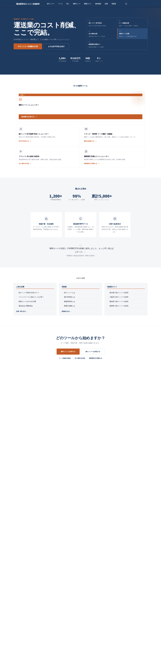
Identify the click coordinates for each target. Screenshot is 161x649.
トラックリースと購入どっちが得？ (31, 297)
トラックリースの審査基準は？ (53, 459)
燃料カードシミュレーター (92, 523)
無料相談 (98, 4)
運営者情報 (73, 573)
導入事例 (44, 588)
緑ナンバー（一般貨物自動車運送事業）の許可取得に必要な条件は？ (67, 449)
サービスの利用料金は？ (50, 479)
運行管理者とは (69, 297)
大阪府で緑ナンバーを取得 (119, 297)
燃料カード (76, 4)
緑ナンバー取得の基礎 (132, 548)
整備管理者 (80, 607)
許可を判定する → (25, 141)
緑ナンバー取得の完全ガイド (29, 292)
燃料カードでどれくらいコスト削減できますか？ (59, 469)
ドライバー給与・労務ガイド (24, 584)
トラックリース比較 (76, 544)
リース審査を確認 (65, 358)
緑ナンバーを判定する (93, 351)
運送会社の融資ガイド (49, 557)
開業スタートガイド (116, 523)
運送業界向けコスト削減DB (28, 3)
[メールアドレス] (71, 626)
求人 (67, 4)
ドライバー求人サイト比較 (50, 547)
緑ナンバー (50, 4)
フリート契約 (111, 607)
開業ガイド (87, 4)
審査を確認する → (90, 141)
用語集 (114, 4)
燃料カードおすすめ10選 (27, 301)
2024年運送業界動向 (131, 552)
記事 (106, 4)
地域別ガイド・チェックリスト (52, 573)
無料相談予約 (19, 557)
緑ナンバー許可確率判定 (44, 523)
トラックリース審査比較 (68, 523)
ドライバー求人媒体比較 (77, 552)
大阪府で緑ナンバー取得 (22, 591)
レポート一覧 (128, 544)
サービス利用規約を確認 (77, 580)
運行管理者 (71, 607)
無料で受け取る (98, 627)
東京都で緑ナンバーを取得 (119, 292)
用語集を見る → (66, 311)
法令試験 (90, 607)
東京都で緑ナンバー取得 (22, 588)
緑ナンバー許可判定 (76, 541)
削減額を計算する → (29, 117)
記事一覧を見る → (21, 311)
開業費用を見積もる (95, 358)
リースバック (99, 607)
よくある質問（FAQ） (21, 580)
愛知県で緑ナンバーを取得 (119, 301)
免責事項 (72, 584)
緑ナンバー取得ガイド (22, 563)
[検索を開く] (126, 4)
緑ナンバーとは (69, 292)
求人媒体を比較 (80, 358)
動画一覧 (127, 541)
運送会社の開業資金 (26, 306)
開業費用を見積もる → (91, 163)
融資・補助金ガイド (103, 555)
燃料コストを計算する (68, 351)
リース (60, 4)
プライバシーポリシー (77, 577)
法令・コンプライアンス (49, 584)
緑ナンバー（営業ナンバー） (55, 607)
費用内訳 (44, 580)
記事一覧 (17, 573)
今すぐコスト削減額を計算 (28, 46)
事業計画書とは (69, 306)
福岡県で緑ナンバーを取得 (119, 306)
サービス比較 (46, 577)
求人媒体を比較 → (25, 163)
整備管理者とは (69, 301)
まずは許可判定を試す (56, 46)
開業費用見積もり (20, 560)
